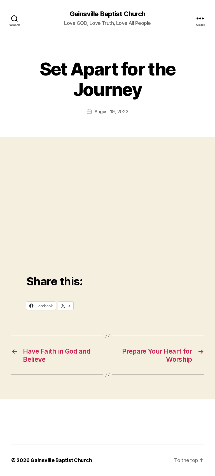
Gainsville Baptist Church (107, 14)
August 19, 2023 (111, 111)
